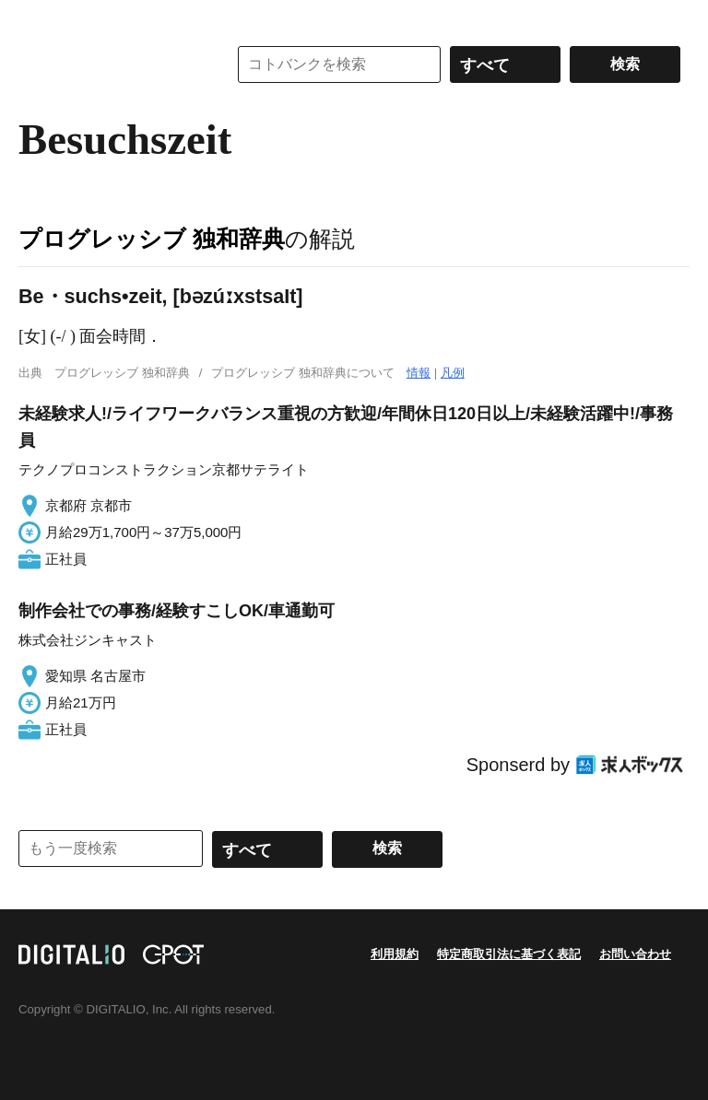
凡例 (453, 373)
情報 (419, 373)
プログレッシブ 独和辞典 (151, 239)
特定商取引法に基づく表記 (509, 954)
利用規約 (395, 954)
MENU (36, 18)
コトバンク (109, 64)
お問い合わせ (635, 954)
